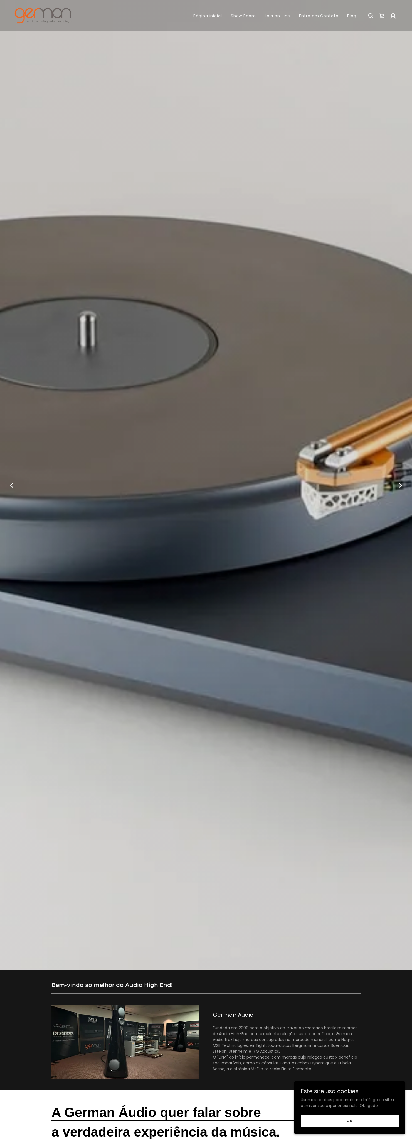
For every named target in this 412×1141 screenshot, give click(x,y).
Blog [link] (351, 16)
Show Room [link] (243, 16)
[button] (393, 15)
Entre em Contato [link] (318, 16)
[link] (42, 15)
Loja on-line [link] (277, 16)
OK (350, 1120)
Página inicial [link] (207, 16)
